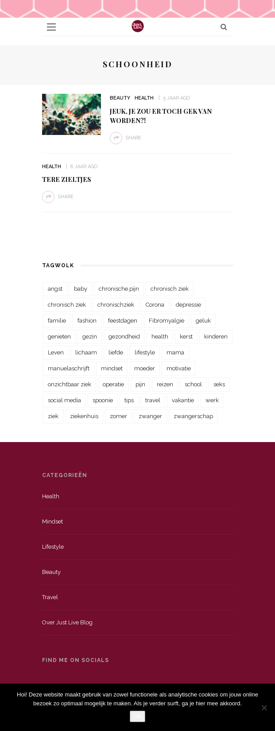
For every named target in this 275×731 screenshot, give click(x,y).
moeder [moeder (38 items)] (144, 368)
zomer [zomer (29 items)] (118, 416)
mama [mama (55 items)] (175, 352)
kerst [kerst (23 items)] (186, 336)
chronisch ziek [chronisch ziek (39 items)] (67, 304)
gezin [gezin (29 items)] (89, 336)
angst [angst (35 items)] (55, 288)
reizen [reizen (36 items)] (165, 384)
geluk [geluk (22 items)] (203, 320)
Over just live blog (67, 622)
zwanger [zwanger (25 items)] (150, 416)
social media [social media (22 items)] (64, 400)
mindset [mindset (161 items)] (112, 368)
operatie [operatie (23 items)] (113, 384)
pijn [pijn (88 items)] (140, 384)
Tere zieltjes (66, 179)
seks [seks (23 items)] (219, 384)
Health (144, 98)
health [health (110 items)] (159, 336)
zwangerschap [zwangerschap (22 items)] (193, 416)
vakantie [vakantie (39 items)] (183, 400)
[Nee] (264, 707)
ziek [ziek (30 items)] (53, 416)
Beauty (120, 98)
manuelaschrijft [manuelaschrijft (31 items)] (68, 368)
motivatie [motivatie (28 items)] (179, 368)
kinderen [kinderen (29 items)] (216, 336)
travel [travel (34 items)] (152, 400)
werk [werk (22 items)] (212, 400)
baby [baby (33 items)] (80, 288)
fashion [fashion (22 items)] (87, 320)
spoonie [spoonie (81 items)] (103, 400)
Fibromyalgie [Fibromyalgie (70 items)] (166, 320)
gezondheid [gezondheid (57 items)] (124, 336)
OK (137, 716)
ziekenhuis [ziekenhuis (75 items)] (84, 416)
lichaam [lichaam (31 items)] (86, 352)
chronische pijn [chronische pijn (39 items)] (119, 288)
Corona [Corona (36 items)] (155, 304)
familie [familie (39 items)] (57, 320)
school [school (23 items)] (193, 384)
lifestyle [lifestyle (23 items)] (145, 352)
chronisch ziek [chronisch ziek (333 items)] (170, 288)
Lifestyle (53, 546)
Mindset (52, 521)
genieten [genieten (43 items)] (59, 336)
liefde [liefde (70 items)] (115, 352)
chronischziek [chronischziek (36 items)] (115, 304)
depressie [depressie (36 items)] (188, 304)
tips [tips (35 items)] (129, 400)
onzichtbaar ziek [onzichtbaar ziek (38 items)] (69, 384)
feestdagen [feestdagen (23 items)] (122, 320)
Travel (50, 597)
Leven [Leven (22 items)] (56, 352)
